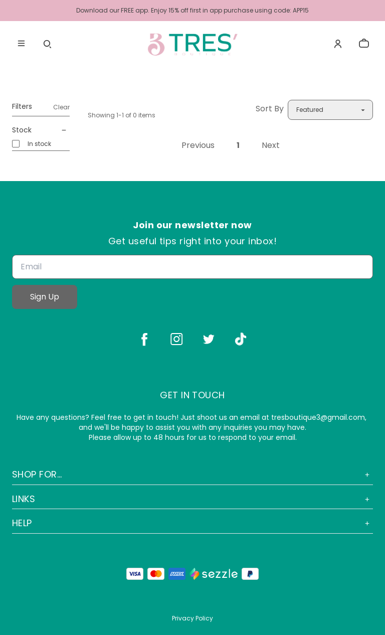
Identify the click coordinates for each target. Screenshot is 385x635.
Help (192, 523)
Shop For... (192, 474)
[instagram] (176, 339)
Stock (41, 130)
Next (271, 145)
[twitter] (209, 339)
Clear (61, 107)
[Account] (338, 44)
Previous (198, 145)
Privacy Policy (192, 618)
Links (192, 499)
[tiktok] (241, 339)
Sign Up (44, 296)
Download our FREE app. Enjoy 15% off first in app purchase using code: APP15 (192, 10)
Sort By (270, 108)
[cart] (364, 44)
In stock (39, 143)
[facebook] (144, 339)
